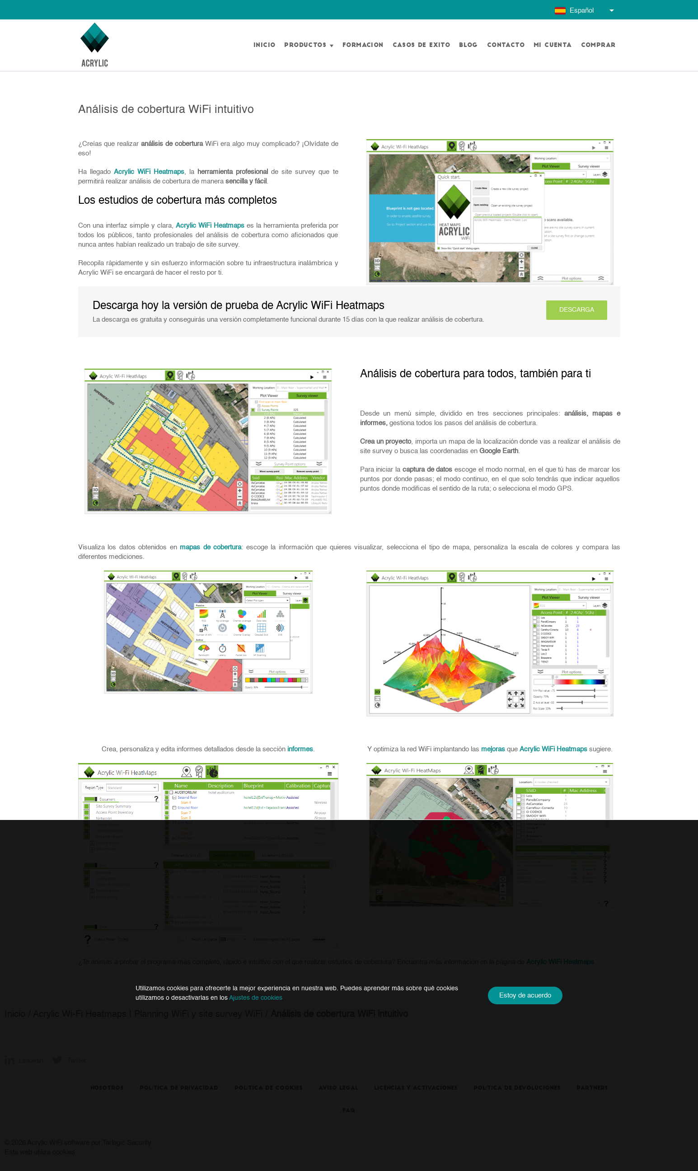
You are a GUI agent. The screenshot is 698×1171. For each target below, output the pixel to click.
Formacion (363, 45)
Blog (468, 45)
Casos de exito (421, 45)
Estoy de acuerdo (525, 995)
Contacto (506, 45)
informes (300, 749)
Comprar (598, 45)
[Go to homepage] (94, 45)
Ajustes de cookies (255, 998)
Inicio (264, 45)
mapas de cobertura (210, 547)
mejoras (493, 749)
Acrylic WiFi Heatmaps (149, 172)
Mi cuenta (553, 45)
